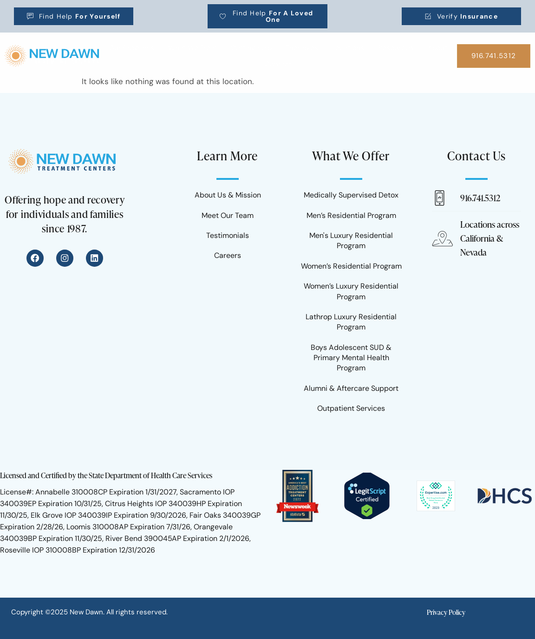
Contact (278, 64)
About (438, 48)
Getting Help (251, 48)
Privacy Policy (446, 612)
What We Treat (192, 48)
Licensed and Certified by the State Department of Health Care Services (106, 475)
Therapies (302, 48)
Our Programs (131, 48)
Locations (348, 48)
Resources (396, 48)
